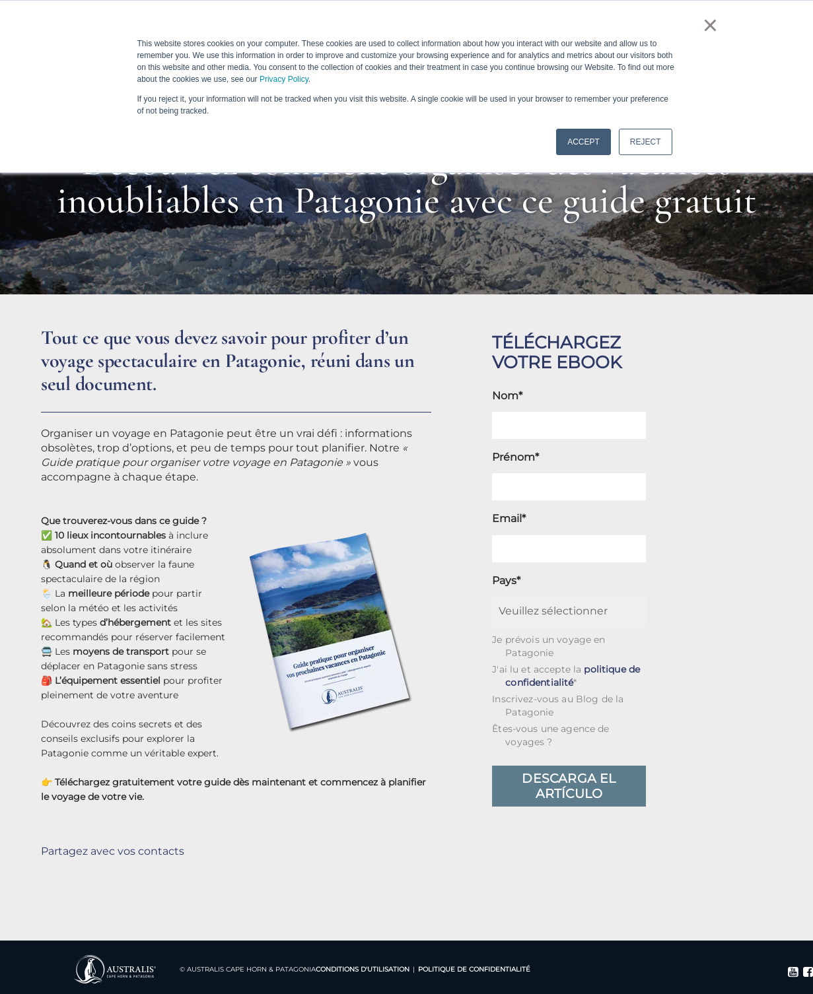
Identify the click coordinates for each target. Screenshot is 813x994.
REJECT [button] (645, 142)
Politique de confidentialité (474, 969)
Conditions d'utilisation (362, 969)
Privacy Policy (284, 79)
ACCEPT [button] (583, 142)
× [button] (710, 25)
